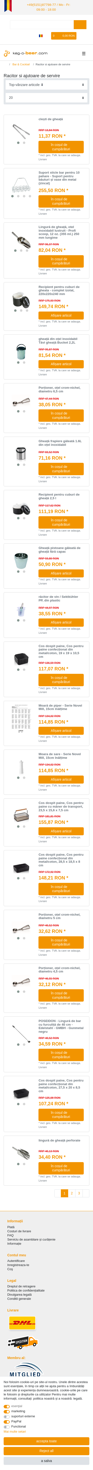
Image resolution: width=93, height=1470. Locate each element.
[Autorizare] (25, 34)
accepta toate (46, 1441)
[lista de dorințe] (47, 34)
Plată (11, 1226)
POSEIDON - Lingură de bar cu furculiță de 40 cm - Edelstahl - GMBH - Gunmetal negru (61, 1025)
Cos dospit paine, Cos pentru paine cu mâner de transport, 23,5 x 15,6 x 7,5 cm (61, 805)
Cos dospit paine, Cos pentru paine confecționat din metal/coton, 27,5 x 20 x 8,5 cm (61, 1085)
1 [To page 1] (64, 1192)
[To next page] (86, 1192)
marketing (18, 1411)
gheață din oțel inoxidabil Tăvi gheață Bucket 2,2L (57, 339)
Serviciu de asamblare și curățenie (31, 1238)
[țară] (40, 34)
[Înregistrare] (33, 34)
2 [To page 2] (72, 1192)
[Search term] (42, 23)
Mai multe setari (15, 1431)
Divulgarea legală (19, 1293)
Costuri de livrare (19, 1230)
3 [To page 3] (79, 1192)
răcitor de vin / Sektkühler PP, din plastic (58, 597)
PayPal (16, 1421)
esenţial (16, 1406)
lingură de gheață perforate (59, 1139)
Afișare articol (61, 314)
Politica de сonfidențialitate (26, 1289)
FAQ (10, 1234)
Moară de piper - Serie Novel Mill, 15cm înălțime (60, 706)
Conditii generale (19, 1297)
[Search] (80, 23)
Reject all (46, 1451)
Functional (18, 1426)
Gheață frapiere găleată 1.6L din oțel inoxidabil (60, 441)
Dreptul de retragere (21, 1285)
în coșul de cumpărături (65, 146)
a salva (46, 1461)
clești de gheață (50, 118)
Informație (14, 1242)
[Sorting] (47, 83)
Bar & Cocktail (21, 63)
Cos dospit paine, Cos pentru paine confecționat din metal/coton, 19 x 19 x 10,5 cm (61, 650)
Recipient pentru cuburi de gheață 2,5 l (58, 495)
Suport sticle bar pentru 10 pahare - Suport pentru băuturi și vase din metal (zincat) (58, 177)
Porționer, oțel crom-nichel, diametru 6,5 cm (59, 388)
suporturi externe (23, 1416)
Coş (10, 1268)
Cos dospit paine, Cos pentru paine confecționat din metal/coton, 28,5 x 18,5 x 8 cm (61, 859)
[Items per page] (47, 96)
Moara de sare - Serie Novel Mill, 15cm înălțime (59, 754)
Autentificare (16, 1259)
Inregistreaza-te (18, 1264)
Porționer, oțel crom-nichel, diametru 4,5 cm (59, 968)
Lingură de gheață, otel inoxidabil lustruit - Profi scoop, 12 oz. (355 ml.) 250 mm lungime (58, 231)
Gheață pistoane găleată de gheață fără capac (59, 548)
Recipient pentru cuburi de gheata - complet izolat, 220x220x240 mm (58, 289)
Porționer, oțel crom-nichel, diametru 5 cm (59, 915)
